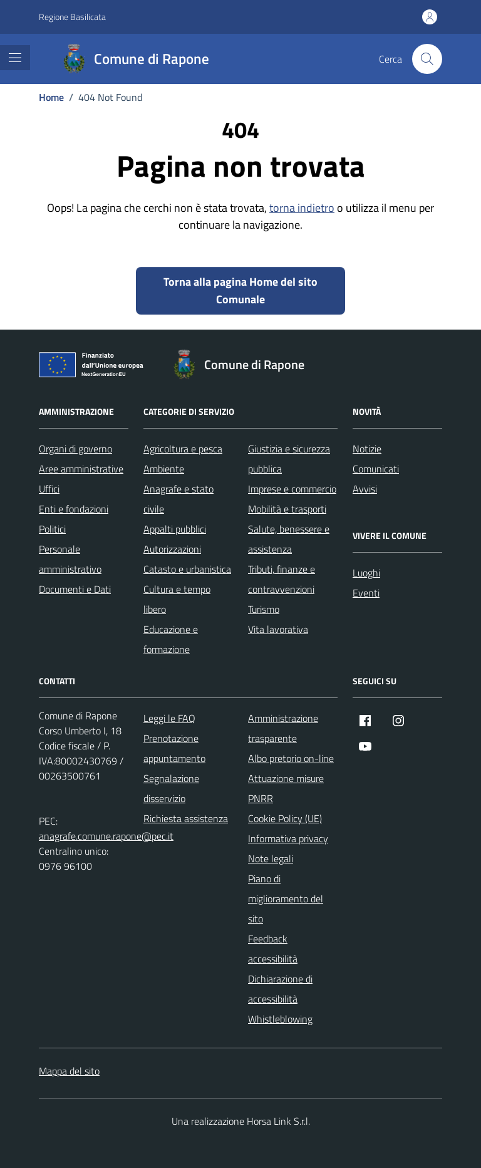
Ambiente (163, 468)
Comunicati (376, 468)
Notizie (367, 448)
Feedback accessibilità (272, 948)
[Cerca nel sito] (427, 59)
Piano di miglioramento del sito (285, 898)
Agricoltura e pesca (182, 448)
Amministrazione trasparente (283, 728)
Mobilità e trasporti (287, 508)
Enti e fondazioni (73, 508)
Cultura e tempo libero (176, 599)
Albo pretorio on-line (291, 758)
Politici (52, 528)
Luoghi (366, 572)
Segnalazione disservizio (171, 788)
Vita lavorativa (278, 629)
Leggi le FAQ (169, 718)
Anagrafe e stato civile (178, 498)
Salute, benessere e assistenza (288, 538)
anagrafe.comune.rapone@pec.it (106, 835)
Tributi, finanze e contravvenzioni (281, 579)
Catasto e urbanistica (187, 568)
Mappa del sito (69, 1070)
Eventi (366, 592)
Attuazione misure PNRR (286, 788)
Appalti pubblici (174, 528)
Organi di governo (75, 448)
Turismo (263, 609)
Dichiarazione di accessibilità (280, 988)
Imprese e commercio (292, 488)
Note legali (270, 858)
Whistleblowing (280, 1018)
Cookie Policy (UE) (285, 818)
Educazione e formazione (170, 639)
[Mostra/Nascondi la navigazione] (15, 57)
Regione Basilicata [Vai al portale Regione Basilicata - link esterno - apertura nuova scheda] (72, 16)
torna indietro (301, 207)
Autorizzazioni (172, 548)
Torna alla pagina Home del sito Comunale (240, 290)
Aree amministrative (81, 468)
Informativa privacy (288, 838)
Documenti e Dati (75, 589)
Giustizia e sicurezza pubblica (289, 458)
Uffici (49, 488)
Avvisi (365, 488)
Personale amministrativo (70, 558)
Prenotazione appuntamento (174, 748)
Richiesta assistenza (185, 818)
